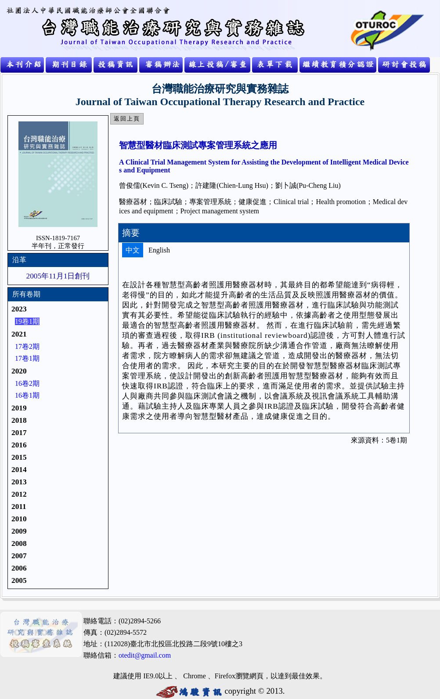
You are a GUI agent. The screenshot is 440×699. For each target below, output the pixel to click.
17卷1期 (27, 358)
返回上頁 (127, 118)
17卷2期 (27, 346)
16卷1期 (27, 395)
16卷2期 (27, 383)
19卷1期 (27, 321)
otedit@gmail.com (145, 655)
